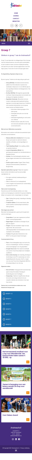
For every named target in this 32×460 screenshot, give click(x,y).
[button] (27, 361)
